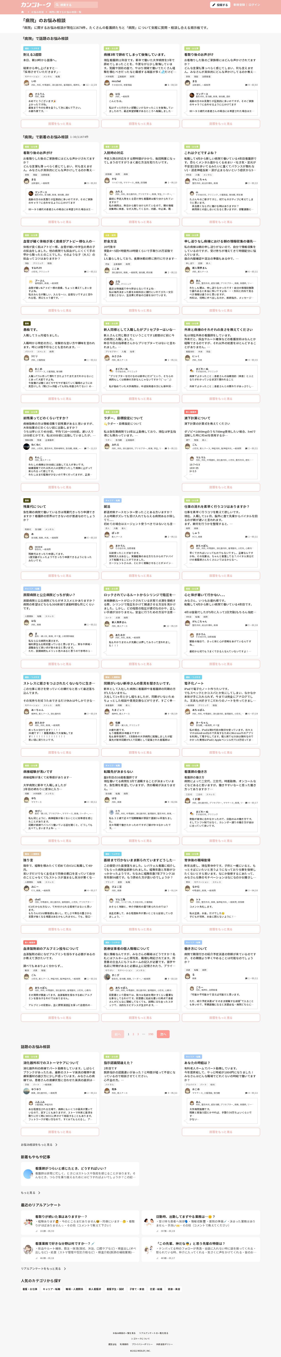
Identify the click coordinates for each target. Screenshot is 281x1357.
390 (150, 1034)
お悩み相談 (37, 12)
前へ (118, 1034)
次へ (163, 1034)
